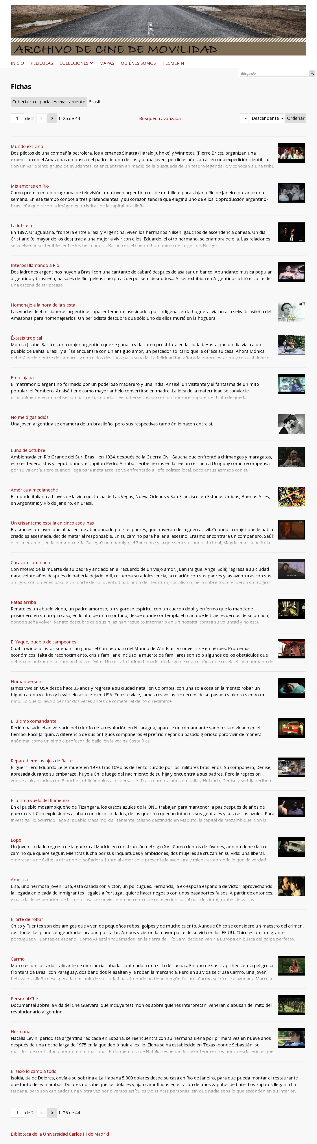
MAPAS (107, 63)
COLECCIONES (74, 63)
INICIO (17, 63)
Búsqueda (312, 73)
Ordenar (296, 118)
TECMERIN (173, 63)
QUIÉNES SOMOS (138, 63)
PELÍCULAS (42, 63)
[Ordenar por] (244, 118)
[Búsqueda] (275, 73)
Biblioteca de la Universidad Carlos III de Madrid (60, 1134)
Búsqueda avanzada (160, 118)
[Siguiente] (52, 118)
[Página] (17, 118)
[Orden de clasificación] (266, 118)
